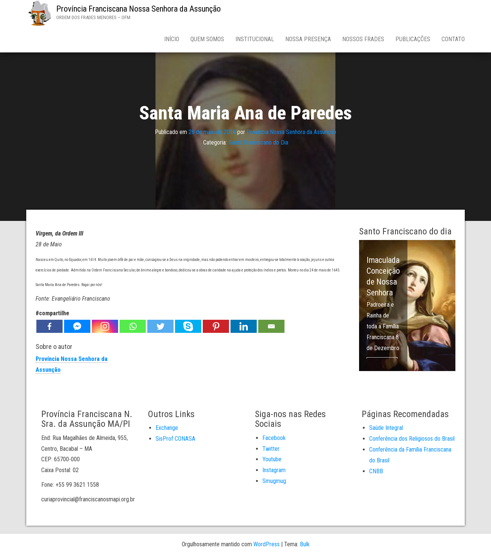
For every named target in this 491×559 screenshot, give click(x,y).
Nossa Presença (308, 39)
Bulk (305, 544)
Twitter (271, 448)
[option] (407, 305)
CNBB (376, 471)
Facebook (274, 437)
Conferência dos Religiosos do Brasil (412, 438)
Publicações (412, 39)
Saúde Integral (386, 427)
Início (171, 39)
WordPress (266, 544)
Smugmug (274, 480)
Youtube (271, 459)
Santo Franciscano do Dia (258, 142)
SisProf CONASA (175, 438)
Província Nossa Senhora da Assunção (291, 131)
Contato (453, 39)
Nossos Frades (363, 39)
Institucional (254, 39)
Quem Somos (207, 39)
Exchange (167, 427)
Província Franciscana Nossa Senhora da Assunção (138, 8)
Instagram (274, 470)
